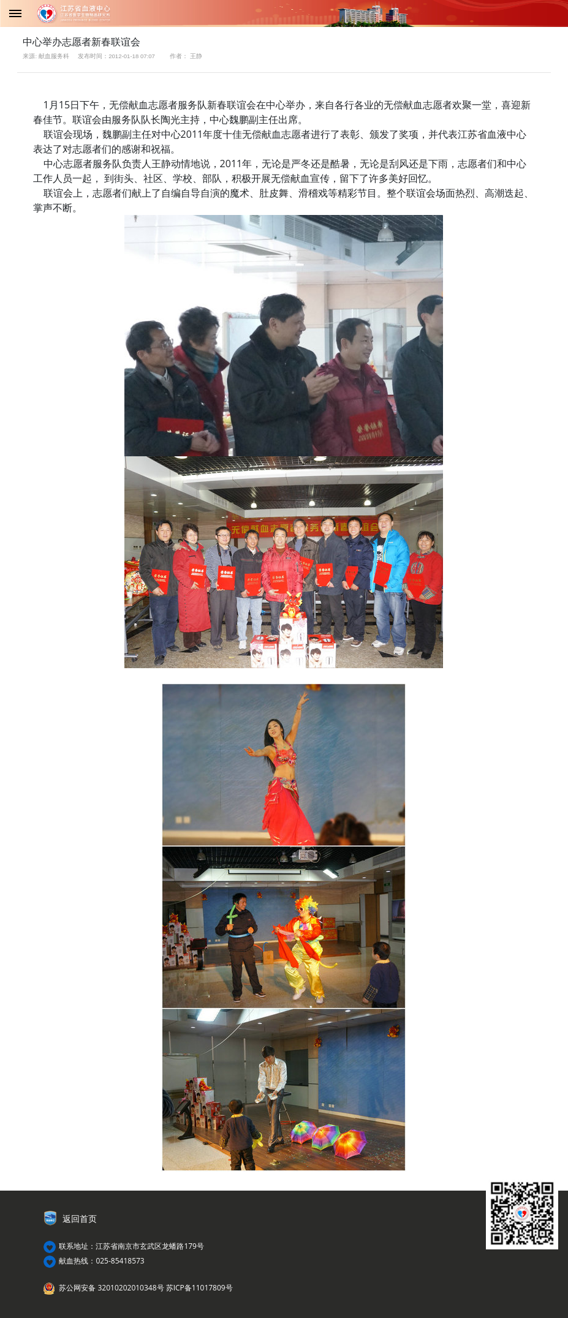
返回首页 (79, 1219)
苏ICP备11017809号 (199, 1287)
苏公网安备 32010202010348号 (111, 1287)
